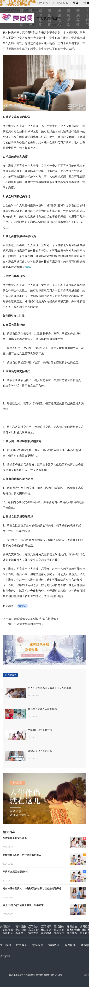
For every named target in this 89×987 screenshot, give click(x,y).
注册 (86, 3)
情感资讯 (53, 945)
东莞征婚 (33, 929)
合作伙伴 (69, 945)
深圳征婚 (59, 929)
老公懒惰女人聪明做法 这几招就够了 (36, 618)
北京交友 (59, 932)
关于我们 (5, 945)
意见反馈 (37, 945)
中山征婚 (20, 929)
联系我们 (21, 945)
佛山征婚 (46, 929)
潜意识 (22, 605)
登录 (75, 3)
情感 (28, 267)
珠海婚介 (20, 932)
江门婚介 (59, 926)
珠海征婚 (8, 929)
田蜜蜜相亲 (73, 929)
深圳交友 (72, 926)
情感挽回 (33, 932)
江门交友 (33, 926)
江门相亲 (46, 926)
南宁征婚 (20, 926)
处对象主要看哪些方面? (28, 624)
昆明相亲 (46, 932)
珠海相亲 (8, 932)
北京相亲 (72, 932)
